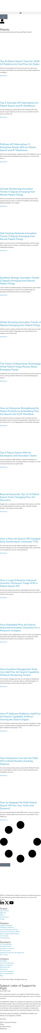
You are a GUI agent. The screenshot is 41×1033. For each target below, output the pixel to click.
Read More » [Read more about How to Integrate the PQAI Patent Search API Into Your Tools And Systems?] (4, 820)
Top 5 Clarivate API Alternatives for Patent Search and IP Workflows (19, 104)
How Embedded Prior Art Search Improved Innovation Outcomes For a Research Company (20, 627)
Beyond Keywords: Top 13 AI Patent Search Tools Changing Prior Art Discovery (19, 497)
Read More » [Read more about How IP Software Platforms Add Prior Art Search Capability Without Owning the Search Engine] (4, 731)
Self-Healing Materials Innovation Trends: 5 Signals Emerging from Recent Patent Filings (18, 236)
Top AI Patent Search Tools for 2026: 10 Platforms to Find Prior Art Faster (20, 63)
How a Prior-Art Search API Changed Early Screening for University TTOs (20, 540)
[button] (20, 13)
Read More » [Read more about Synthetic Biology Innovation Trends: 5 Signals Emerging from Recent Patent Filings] (4, 295)
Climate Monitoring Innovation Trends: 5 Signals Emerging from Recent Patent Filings (17, 191)
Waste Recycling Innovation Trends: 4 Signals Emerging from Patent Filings (20, 324)
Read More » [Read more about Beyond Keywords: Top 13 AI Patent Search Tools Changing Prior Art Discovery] (4, 512)
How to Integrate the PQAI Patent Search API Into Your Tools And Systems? (18, 805)
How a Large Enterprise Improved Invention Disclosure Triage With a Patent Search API (18, 583)
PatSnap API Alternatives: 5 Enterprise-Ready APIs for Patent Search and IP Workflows (18, 147)
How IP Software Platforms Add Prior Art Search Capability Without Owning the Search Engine (20, 716)
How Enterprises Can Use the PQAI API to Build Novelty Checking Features (19, 761)
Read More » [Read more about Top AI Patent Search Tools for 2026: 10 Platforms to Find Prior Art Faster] (4, 76)
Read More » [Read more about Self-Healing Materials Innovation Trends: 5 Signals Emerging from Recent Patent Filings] (4, 251)
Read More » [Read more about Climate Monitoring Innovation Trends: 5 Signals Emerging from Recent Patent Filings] (4, 206)
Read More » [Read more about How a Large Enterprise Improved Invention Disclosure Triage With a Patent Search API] (4, 598)
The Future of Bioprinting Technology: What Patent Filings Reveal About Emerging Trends (20, 366)
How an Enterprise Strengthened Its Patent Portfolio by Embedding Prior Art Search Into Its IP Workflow (19, 411)
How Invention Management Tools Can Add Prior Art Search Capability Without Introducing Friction (19, 672)
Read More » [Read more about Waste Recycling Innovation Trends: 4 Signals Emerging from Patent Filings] (4, 337)
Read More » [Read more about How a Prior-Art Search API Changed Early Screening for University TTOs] (4, 553)
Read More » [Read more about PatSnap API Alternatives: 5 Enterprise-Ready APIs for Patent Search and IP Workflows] (4, 162)
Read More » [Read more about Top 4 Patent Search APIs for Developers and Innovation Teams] (4, 467)
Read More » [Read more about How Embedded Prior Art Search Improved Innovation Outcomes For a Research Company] (4, 642)
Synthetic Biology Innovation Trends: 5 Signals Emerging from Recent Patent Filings (20, 280)
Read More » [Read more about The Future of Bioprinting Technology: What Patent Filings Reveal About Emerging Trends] (4, 381)
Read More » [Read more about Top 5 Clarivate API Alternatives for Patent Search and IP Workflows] (4, 117)
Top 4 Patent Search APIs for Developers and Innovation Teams (18, 454)
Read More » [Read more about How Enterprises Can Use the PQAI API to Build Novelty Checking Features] (4, 775)
